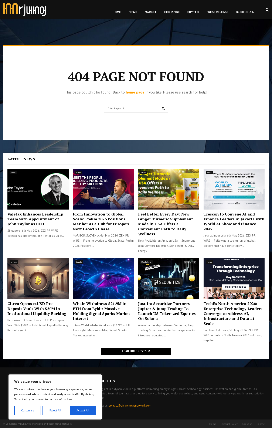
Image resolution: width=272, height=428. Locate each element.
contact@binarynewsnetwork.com (130, 405)
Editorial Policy (229, 423)
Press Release (217, 12)
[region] (55, 397)
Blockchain (245, 12)
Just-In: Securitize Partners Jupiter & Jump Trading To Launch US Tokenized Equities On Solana (167, 311)
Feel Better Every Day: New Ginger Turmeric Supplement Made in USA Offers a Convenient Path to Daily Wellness (165, 224)
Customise (27, 410)
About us (247, 423)
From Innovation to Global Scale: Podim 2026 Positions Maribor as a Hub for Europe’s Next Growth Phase (101, 221)
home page (135, 92)
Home (116, 12)
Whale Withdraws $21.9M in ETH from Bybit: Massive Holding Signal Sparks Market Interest (101, 311)
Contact (260, 423)
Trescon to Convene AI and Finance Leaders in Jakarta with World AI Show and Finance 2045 (234, 221)
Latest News (21, 158)
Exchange (172, 12)
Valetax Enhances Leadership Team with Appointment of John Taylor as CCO (35, 219)
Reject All (55, 410)
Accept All (83, 410)
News (133, 12)
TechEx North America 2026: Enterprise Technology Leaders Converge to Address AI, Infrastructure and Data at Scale (233, 313)
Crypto (193, 12)
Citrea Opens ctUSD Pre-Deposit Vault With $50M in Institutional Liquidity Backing (36, 308)
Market (151, 12)
